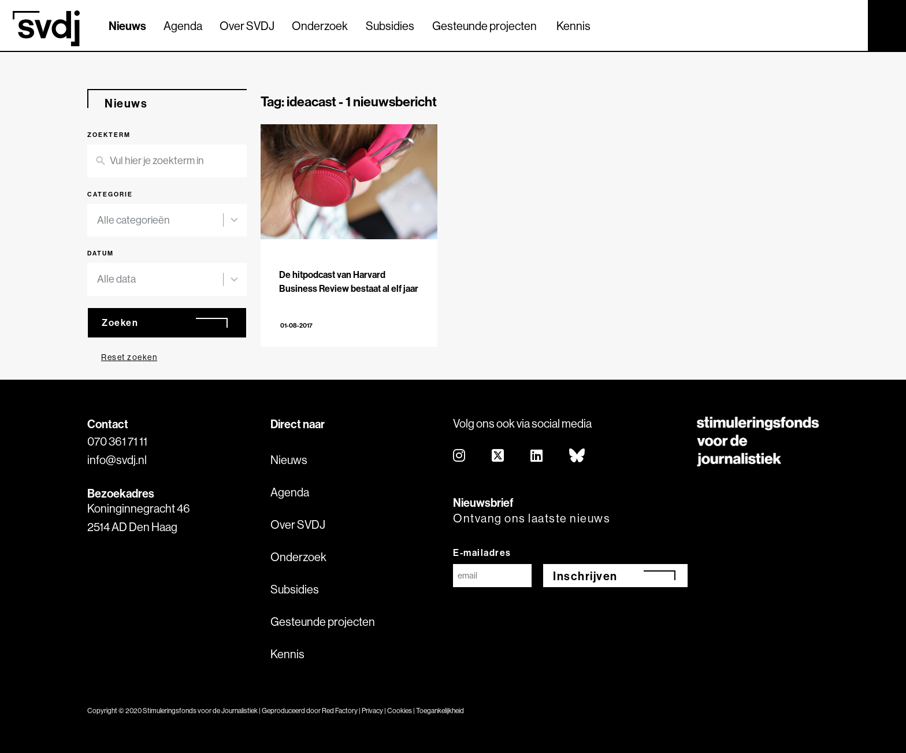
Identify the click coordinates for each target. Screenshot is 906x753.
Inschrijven (585, 576)
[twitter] (498, 456)
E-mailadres (482, 552)
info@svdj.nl (117, 459)
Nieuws (127, 25)
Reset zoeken (129, 357)
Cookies (399, 710)
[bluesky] (577, 456)
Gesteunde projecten (484, 25)
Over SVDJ (247, 25)
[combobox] (160, 220)
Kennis (573, 25)
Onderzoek (320, 25)
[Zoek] (849, 25)
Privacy (372, 710)
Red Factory (340, 710)
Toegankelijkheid (440, 710)
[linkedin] (537, 456)
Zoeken (120, 322)
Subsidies (390, 25)
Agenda (183, 25)
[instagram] (459, 456)
